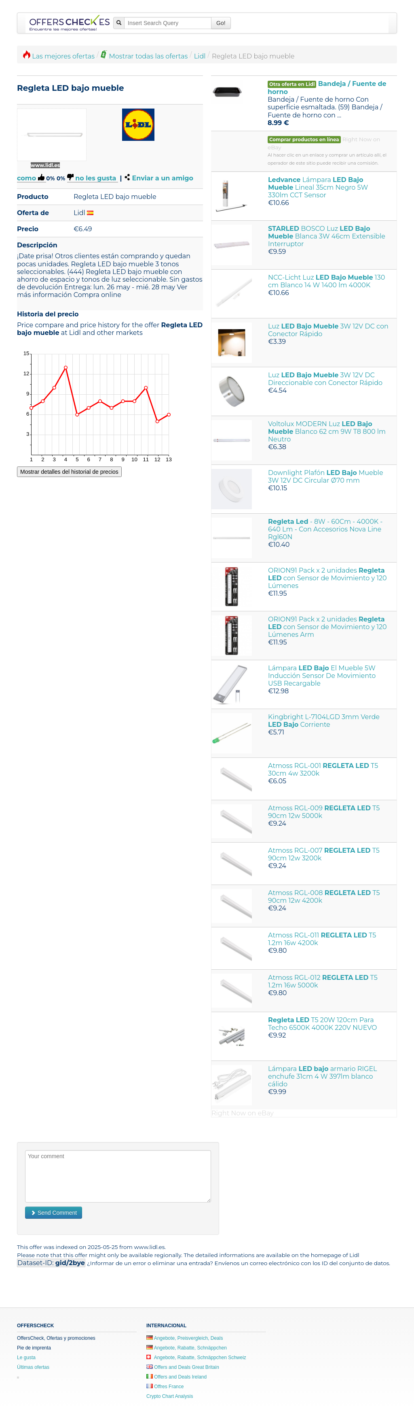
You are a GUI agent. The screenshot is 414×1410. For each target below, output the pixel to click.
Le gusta (26, 1357)
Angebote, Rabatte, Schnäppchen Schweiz (196, 1357)
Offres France (165, 1386)
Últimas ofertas (33, 1367)
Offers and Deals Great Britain (182, 1367)
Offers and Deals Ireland (176, 1377)
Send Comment (53, 1212)
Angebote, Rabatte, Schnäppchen (186, 1348)
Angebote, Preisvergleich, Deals (184, 1338)
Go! (221, 23)
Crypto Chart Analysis (169, 1396)
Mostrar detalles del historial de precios (69, 472)
